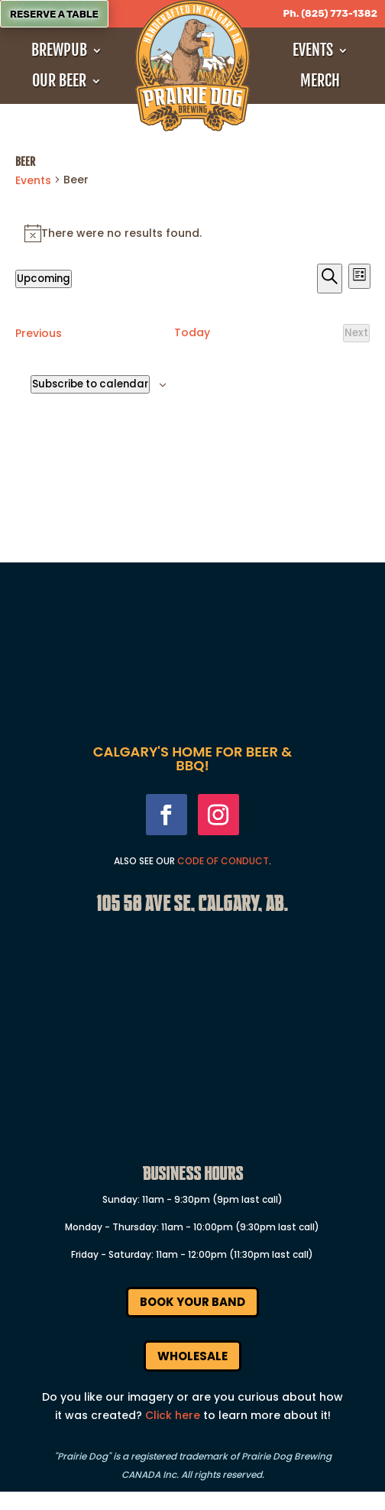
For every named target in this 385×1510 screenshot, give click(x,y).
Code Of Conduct (223, 860)
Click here (172, 1415)
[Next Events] (356, 333)
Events (313, 50)
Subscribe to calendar (90, 384)
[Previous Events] (38, 333)
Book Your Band (192, 1302)
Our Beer (59, 81)
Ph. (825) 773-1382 (330, 13)
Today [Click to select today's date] (192, 332)
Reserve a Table (54, 14)
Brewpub (59, 50)
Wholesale (192, 1356)
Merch (320, 81)
